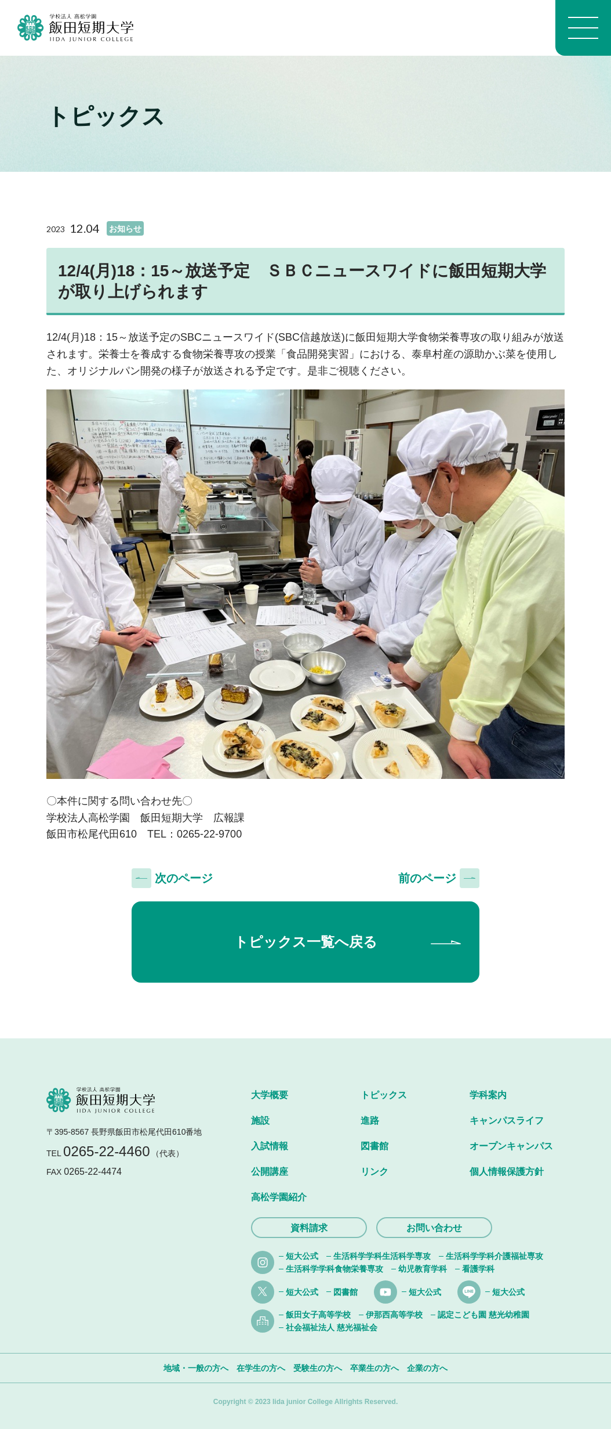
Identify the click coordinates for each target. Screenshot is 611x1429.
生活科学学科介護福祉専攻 (494, 1256)
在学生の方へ (261, 1368)
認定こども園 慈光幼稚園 (483, 1314)
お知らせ (125, 228)
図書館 (374, 1146)
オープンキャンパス (511, 1146)
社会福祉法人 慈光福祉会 (331, 1327)
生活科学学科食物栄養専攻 (334, 1268)
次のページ (184, 878)
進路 (370, 1120)
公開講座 (269, 1172)
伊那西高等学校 (394, 1314)
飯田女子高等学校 (318, 1314)
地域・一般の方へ (195, 1368)
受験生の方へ (317, 1368)
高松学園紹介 (279, 1197)
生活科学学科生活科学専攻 (382, 1256)
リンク (374, 1172)
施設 (260, 1120)
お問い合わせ (434, 1228)
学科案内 (488, 1095)
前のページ (427, 878)
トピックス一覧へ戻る (305, 942)
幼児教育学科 (422, 1268)
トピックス (384, 1095)
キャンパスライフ (507, 1120)
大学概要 (269, 1095)
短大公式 (302, 1256)
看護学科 (478, 1268)
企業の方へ (427, 1368)
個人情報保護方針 (507, 1172)
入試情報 (269, 1146)
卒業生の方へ (374, 1368)
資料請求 (309, 1228)
